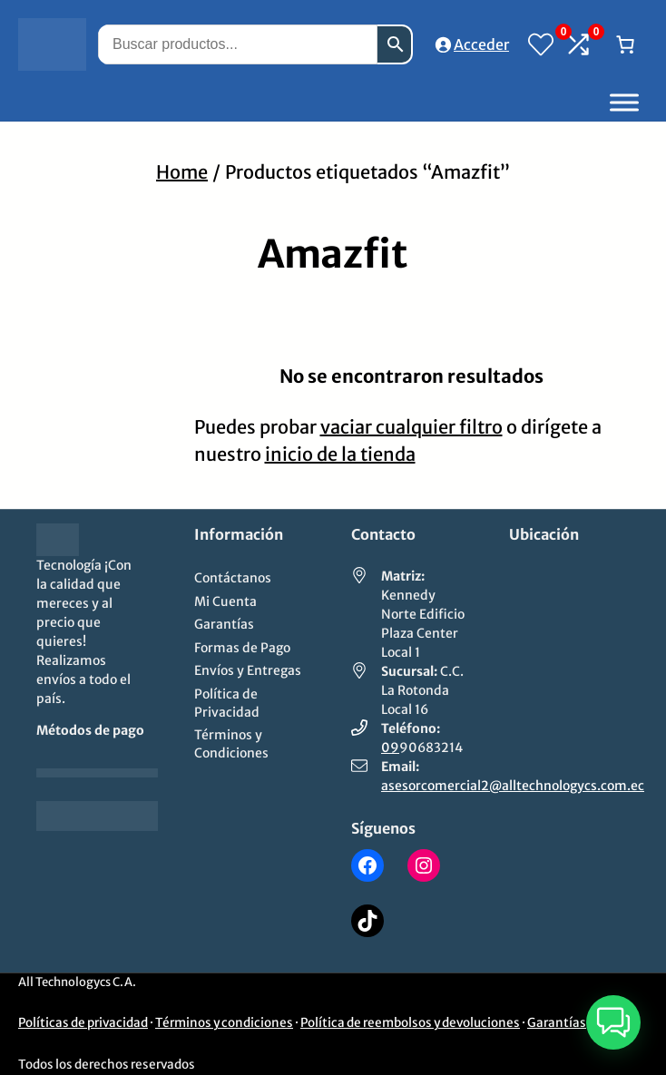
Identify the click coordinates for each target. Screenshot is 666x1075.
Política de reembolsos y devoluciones (410, 1023)
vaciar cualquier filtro (411, 426)
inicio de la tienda (340, 454)
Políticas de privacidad (83, 1023)
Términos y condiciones (224, 1023)
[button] (613, 1022)
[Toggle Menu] (624, 102)
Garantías (556, 1023)
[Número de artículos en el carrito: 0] (625, 44)
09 (390, 747)
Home (182, 172)
